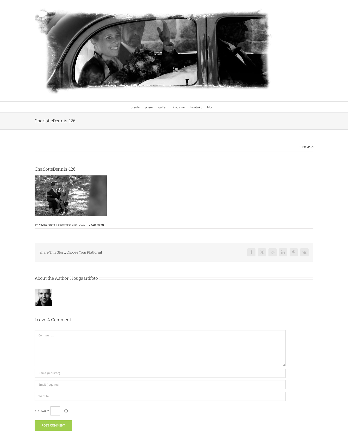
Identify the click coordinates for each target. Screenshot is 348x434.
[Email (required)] (160, 384)
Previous (307, 147)
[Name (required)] (160, 373)
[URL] (160, 396)
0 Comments (96, 224)
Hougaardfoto (46, 224)
